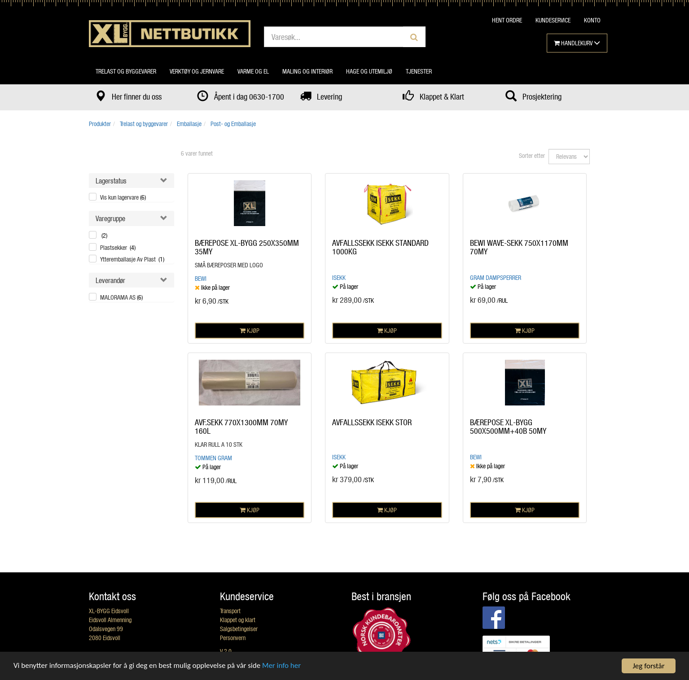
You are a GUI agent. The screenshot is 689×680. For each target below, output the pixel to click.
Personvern (233, 637)
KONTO (592, 20)
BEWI (200, 278)
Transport (230, 611)
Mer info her (282, 666)
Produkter (100, 123)
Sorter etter (532, 155)
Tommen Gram (213, 458)
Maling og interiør (307, 71)
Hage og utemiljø (369, 71)
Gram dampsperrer (495, 277)
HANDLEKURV (577, 43)
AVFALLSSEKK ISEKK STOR (372, 422)
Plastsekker (118, 247)
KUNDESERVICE (553, 20)
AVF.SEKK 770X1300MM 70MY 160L (241, 426)
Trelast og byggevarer (126, 71)
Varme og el (253, 71)
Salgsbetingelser (239, 628)
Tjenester (419, 71)
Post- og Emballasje (233, 123)
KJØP (249, 330)
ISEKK (339, 277)
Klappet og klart (237, 619)
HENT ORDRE (507, 20)
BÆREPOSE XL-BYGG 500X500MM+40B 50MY (508, 426)
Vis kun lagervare (123, 197)
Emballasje (189, 123)
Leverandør (110, 280)
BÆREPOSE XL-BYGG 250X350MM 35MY (247, 247)
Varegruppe (110, 218)
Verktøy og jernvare (197, 71)
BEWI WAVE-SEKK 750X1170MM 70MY (519, 247)
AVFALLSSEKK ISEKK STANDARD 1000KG (380, 247)
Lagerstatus (111, 180)
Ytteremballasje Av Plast (132, 259)
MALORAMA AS (121, 297)
